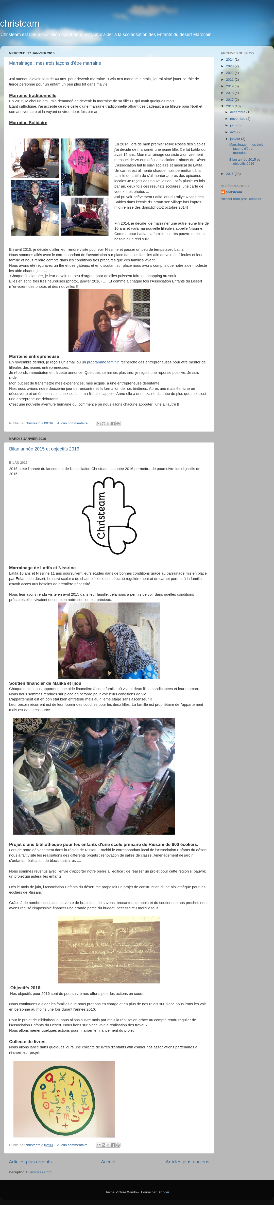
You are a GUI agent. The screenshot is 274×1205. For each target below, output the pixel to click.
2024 (230, 59)
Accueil (108, 1161)
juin (233, 125)
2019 (230, 86)
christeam (20, 23)
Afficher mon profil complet (241, 199)
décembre (238, 112)
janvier (235, 139)
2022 (230, 73)
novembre (238, 119)
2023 (230, 66)
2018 (230, 93)
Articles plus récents (30, 1161)
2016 (230, 106)
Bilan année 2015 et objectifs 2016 (44, 448)
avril (233, 132)
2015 (230, 174)
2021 (230, 79)
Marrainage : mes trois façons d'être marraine (55, 63)
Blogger (163, 1192)
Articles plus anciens (187, 1161)
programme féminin (103, 362)
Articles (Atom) (41, 1172)
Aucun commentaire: (73, 423)
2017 (230, 100)
